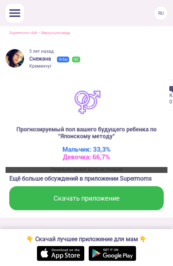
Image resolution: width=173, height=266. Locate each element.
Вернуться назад (55, 33)
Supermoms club (23, 33)
